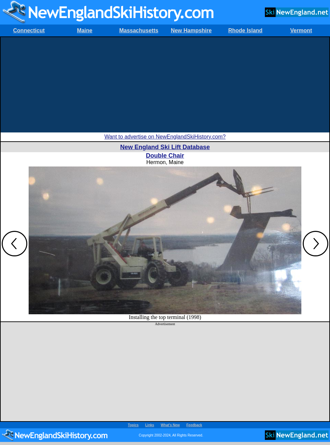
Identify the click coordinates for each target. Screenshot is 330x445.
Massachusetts (139, 30)
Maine (84, 30)
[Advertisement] (165, 84)
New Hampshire (191, 30)
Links (149, 425)
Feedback (194, 425)
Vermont (301, 30)
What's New (170, 425)
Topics (133, 425)
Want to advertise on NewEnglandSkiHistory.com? (165, 137)
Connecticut (29, 30)
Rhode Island (245, 30)
